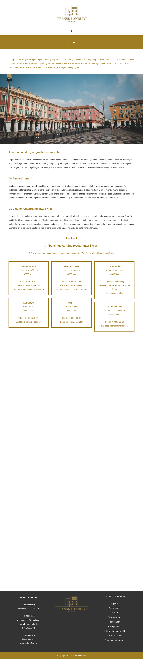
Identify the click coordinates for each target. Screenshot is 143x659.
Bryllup (114, 603)
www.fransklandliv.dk (29, 624)
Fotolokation (114, 622)
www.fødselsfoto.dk (28, 643)
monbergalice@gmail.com (28, 620)
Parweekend (114, 608)
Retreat (114, 613)
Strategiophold (114, 626)
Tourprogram (114, 617)
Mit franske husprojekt (114, 631)
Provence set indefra (114, 640)
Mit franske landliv (114, 635)
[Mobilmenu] (71, 31)
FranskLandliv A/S (28, 597)
